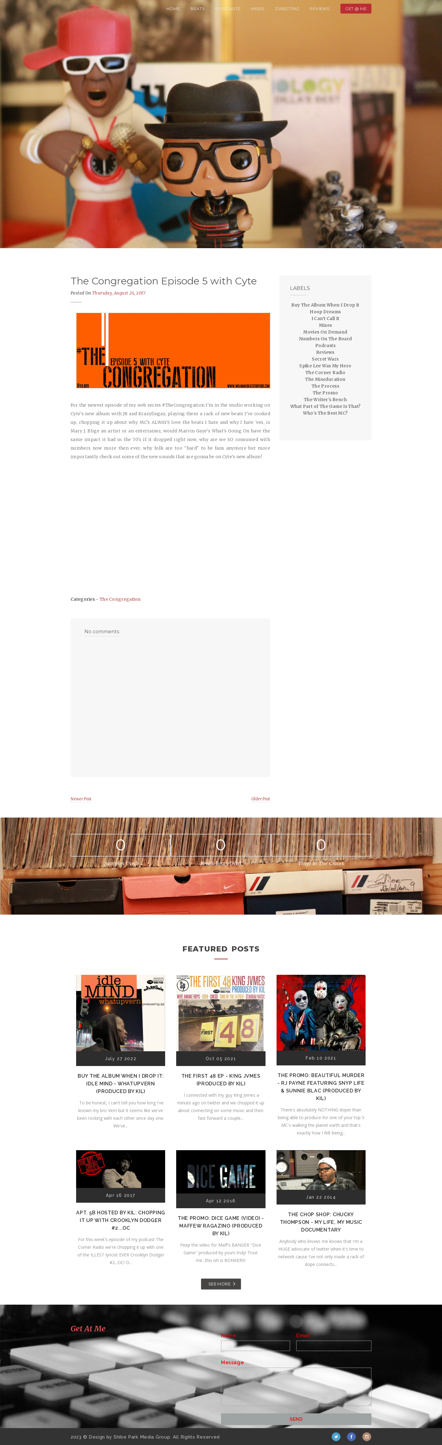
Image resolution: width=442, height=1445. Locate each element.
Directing (287, 8)
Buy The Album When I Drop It (325, 305)
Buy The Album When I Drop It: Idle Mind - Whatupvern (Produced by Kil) (121, 1083)
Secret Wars (325, 359)
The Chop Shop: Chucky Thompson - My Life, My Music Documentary (321, 1222)
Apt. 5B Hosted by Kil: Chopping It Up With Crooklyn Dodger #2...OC (120, 1220)
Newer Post (81, 799)
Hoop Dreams (325, 311)
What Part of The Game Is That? (325, 406)
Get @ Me (355, 8)
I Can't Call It (325, 318)
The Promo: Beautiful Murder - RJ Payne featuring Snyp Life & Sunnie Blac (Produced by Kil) (321, 1086)
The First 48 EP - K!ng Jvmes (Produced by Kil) (221, 1080)
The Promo (325, 393)
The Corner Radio (325, 372)
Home (173, 8)
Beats (198, 8)
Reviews (320, 8)
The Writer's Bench (325, 399)
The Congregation (120, 599)
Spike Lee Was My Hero (325, 366)
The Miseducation (325, 379)
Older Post (260, 799)
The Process (325, 386)
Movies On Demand (325, 332)
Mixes (258, 8)
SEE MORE (219, 1283)
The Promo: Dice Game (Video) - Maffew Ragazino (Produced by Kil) (221, 1225)
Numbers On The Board (325, 339)
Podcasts (228, 8)
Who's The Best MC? (325, 413)
